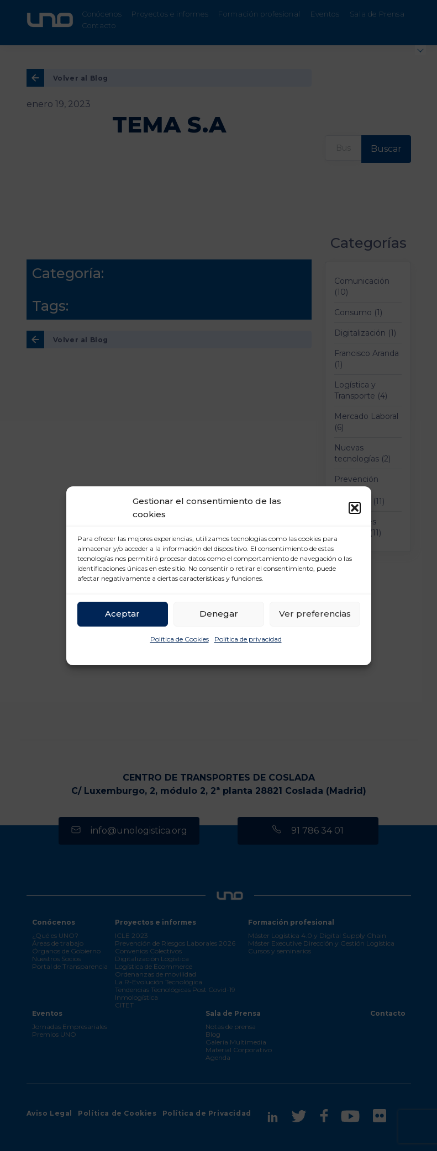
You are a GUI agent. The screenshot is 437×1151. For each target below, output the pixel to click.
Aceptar (122, 613)
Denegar (218, 613)
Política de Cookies (179, 639)
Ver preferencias (315, 613)
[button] (354, 507)
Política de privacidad (248, 639)
